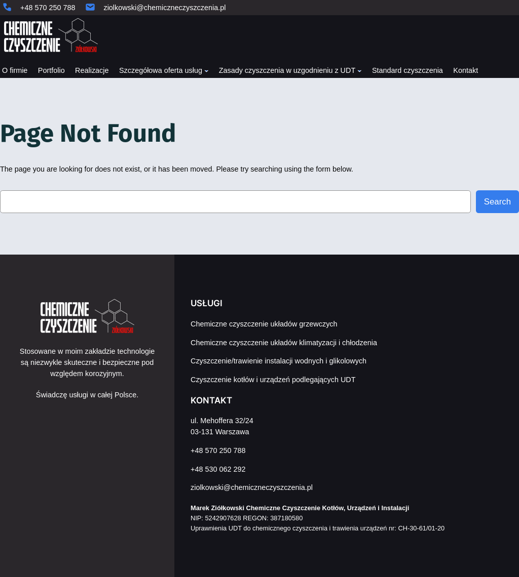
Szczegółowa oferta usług (160, 70)
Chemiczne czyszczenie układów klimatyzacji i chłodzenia (284, 343)
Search (497, 202)
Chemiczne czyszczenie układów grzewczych (264, 324)
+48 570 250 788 (47, 8)
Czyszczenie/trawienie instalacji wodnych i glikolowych (278, 361)
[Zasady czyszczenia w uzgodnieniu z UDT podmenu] (359, 70)
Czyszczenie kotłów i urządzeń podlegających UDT (273, 380)
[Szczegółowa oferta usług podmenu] (206, 70)
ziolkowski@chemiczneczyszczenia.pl (164, 8)
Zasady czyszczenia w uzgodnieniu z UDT (287, 70)
